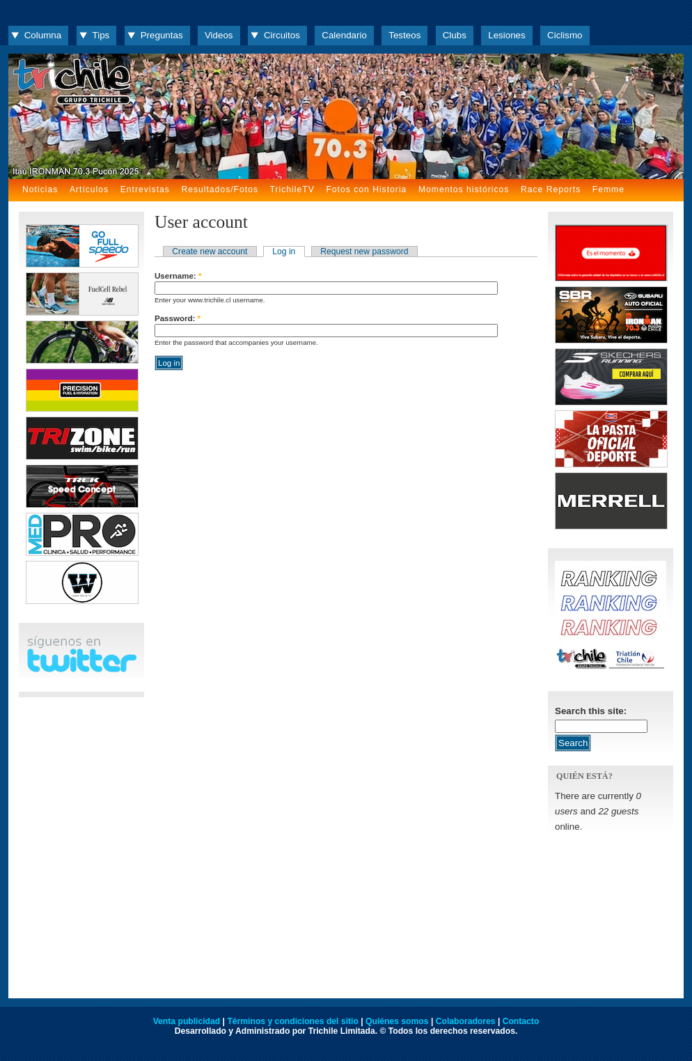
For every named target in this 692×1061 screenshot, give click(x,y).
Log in (283, 251)
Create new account (209, 251)
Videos (219, 35)
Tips (101, 35)
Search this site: (591, 711)
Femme (608, 189)
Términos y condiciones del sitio (292, 1021)
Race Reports (551, 189)
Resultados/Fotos (219, 189)
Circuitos (282, 35)
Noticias (40, 189)
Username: (178, 276)
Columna (42, 35)
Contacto (521, 1021)
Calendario (344, 35)
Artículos (89, 189)
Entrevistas (145, 189)
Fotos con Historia (366, 189)
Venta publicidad (187, 1021)
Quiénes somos (397, 1021)
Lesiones (506, 35)
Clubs (454, 35)
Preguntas (162, 35)
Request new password (364, 251)
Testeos (404, 35)
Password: (177, 318)
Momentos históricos (463, 189)
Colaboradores (466, 1021)
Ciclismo (564, 35)
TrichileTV (292, 189)
